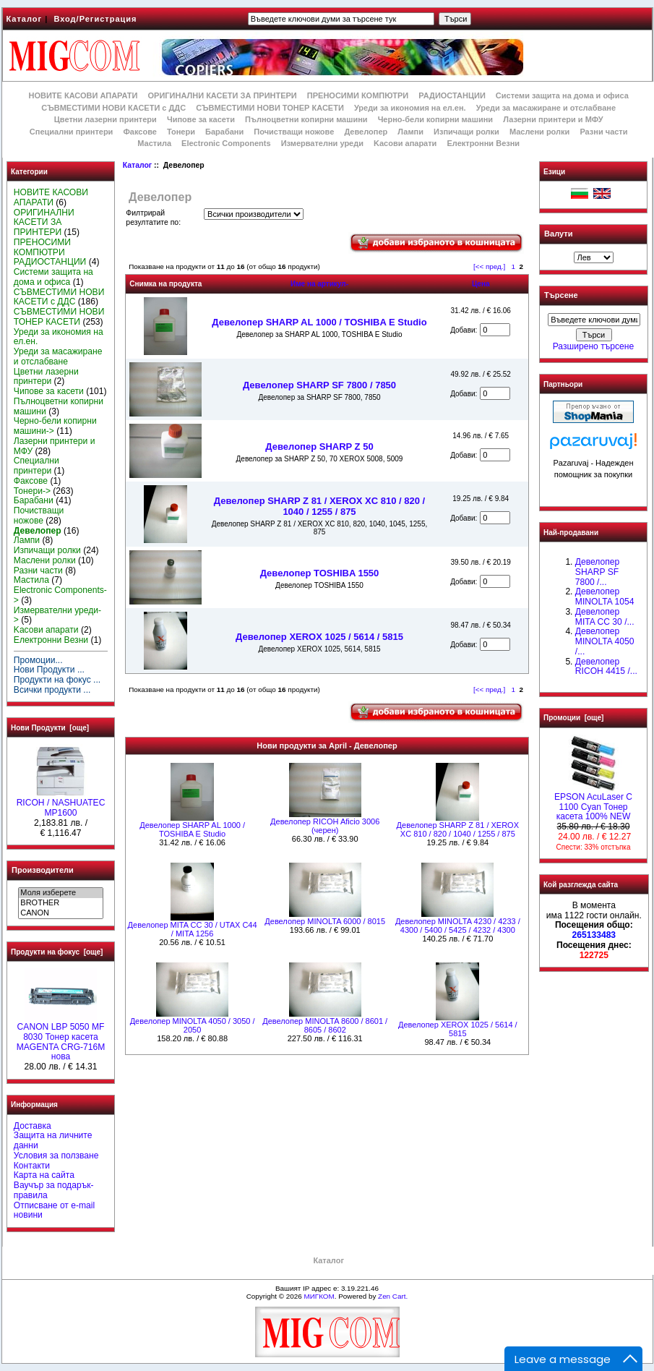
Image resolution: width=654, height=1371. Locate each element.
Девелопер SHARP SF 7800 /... (597, 572)
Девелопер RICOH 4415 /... (606, 667)
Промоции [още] (573, 718)
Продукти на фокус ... (57, 680)
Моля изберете (60, 893)
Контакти (32, 1166)
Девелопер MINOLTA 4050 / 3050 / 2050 (192, 1025)
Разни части (603, 131)
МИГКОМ (319, 1296)
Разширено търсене (593, 346)
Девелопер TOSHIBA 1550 (319, 573)
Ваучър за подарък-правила (54, 1190)
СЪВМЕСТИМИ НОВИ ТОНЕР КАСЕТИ (270, 107)
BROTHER (60, 903)
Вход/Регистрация (95, 18)
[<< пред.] (489, 266)
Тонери (181, 131)
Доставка (32, 1126)
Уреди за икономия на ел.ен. (410, 107)
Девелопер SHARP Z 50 (319, 446)
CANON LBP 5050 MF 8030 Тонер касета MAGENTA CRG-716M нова (61, 1038)
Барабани (224, 131)
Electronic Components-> (60, 595)
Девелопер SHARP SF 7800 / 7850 (319, 385)
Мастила (154, 143)
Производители (43, 870)
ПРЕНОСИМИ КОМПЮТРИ (357, 95)
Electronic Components (225, 143)
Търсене (560, 295)
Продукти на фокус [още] (57, 952)
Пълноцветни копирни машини (306, 119)
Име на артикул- (319, 284)
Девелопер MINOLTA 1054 (604, 596)
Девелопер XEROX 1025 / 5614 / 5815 (319, 636)
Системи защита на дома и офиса (562, 95)
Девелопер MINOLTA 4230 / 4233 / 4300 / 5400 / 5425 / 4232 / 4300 (457, 925)
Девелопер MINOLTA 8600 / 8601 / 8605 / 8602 (324, 1025)
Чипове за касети (201, 119)
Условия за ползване (56, 1155)
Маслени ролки (539, 131)
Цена (481, 284)
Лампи (410, 131)
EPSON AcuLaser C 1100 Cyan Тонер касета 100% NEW (593, 803)
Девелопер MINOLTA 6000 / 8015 (324, 921)
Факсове (139, 131)
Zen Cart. (393, 1296)
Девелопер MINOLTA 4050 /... (604, 641)
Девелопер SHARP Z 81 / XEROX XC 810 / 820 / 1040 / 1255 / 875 (319, 506)
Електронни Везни (483, 143)
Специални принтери (71, 131)
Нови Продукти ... (49, 670)
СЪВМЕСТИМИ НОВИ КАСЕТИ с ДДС (113, 107)
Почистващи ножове (294, 131)
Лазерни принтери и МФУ (553, 119)
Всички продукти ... (52, 690)
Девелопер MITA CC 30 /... (604, 617)
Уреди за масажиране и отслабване (546, 107)
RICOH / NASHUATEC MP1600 (61, 804)
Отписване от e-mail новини (54, 1210)
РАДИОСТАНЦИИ (451, 95)
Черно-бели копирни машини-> (55, 426)
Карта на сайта (44, 1175)
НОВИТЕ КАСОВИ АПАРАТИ (82, 95)
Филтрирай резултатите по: (153, 217)
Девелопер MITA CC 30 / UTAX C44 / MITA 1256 (192, 929)
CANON (60, 913)
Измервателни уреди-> (57, 615)
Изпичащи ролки (466, 131)
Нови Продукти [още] (50, 728)
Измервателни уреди (322, 143)
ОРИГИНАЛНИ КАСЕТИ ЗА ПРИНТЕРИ (222, 95)
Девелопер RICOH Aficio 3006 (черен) (324, 825)
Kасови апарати (405, 143)
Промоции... (38, 660)
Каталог (25, 18)
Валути (558, 233)
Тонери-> (32, 491)
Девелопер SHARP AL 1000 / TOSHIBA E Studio (319, 322)
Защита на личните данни (53, 1140)
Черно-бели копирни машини (435, 119)
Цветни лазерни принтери (105, 119)
